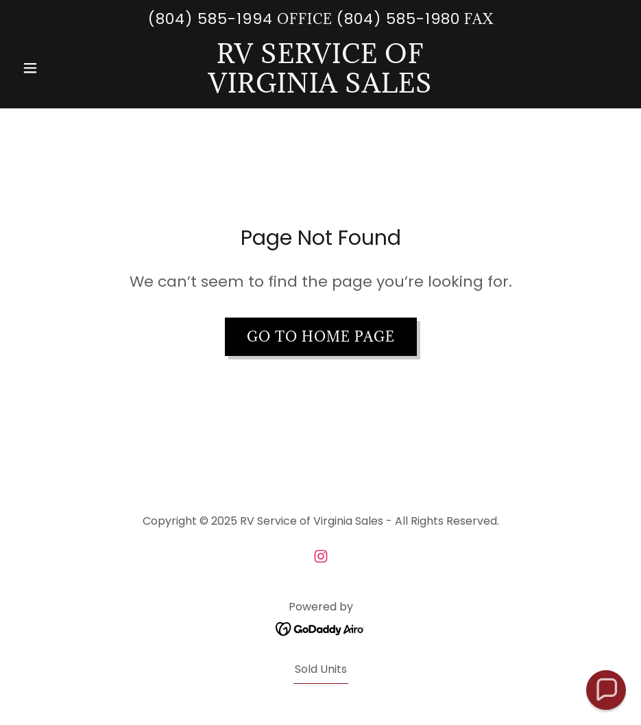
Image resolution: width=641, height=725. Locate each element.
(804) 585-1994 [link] (210, 18)
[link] (320, 89)
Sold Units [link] (321, 669)
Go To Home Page (321, 337)
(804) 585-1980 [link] (398, 18)
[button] (62, 68)
